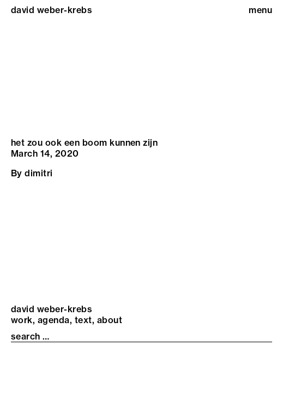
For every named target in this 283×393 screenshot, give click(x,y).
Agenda (54, 319)
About (109, 319)
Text (83, 319)
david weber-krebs (51, 9)
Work (22, 319)
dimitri (38, 173)
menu (260, 9)
